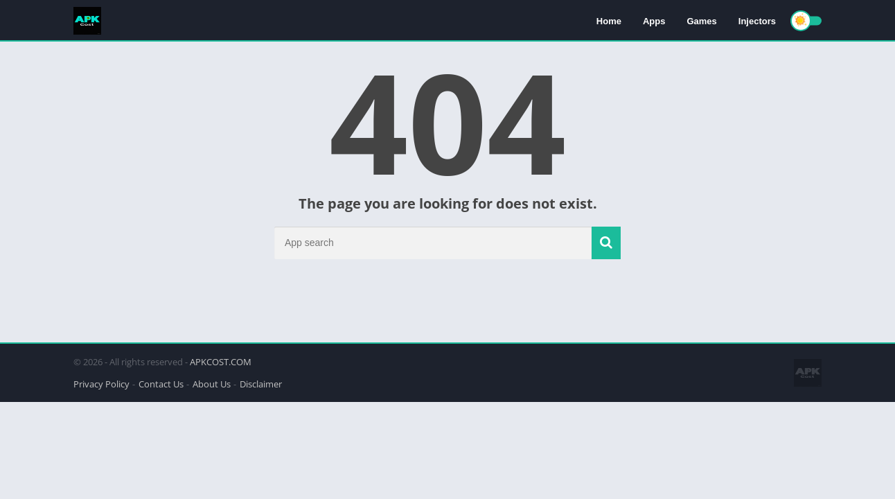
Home (608, 21)
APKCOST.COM (220, 362)
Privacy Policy (101, 384)
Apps (654, 21)
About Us (212, 384)
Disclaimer (261, 384)
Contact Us (161, 384)
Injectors (757, 21)
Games (701, 21)
